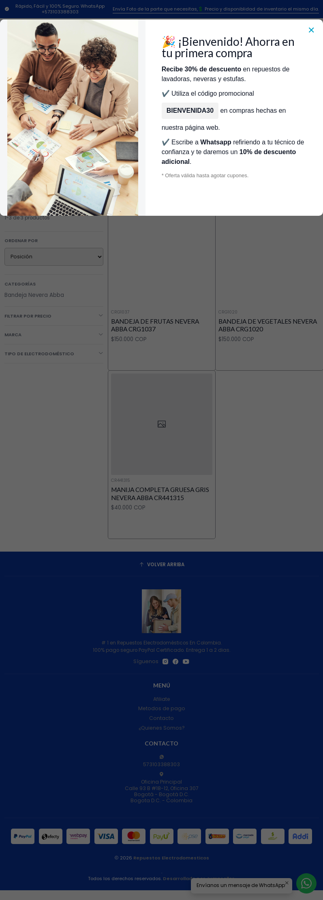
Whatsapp (215, 142)
